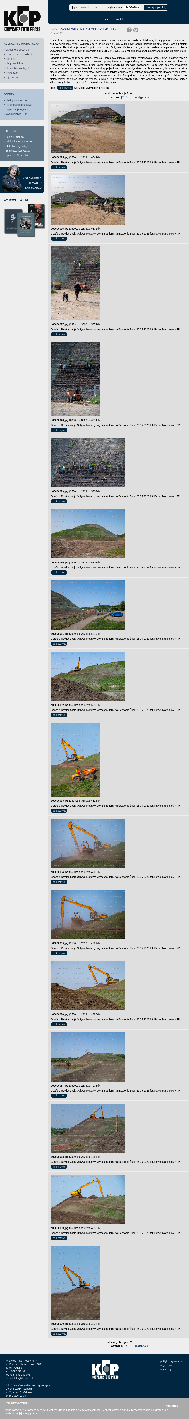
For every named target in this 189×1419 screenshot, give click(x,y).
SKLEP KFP (11, 131)
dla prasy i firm (14, 63)
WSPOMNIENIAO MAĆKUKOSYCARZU (32, 183)
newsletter (12, 72)
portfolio (10, 58)
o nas (105, 19)
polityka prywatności (171, 1361)
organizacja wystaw (17, 109)
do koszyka (65, 87)
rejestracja (12, 77)
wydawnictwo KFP (16, 114)
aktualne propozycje (17, 49)
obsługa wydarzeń (16, 100)
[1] (122, 97)
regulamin (166, 1365)
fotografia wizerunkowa (19, 104)
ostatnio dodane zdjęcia (19, 54)
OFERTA (9, 94)
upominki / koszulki (17, 155)
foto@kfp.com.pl (23, 1378)
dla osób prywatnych (18, 68)
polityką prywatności (89, 1409)
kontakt (120, 19)
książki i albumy (15, 136)
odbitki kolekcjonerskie (19, 141)
